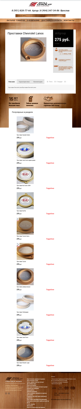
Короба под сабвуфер (33, 388)
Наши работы (30, 390)
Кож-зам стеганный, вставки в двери (37, 387)
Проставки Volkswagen (22, 312)
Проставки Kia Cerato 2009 (23, 185)
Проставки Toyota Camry (23, 236)
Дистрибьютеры (31, 383)
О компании (33, 20)
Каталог (18, 26)
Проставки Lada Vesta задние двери (26, 160)
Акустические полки (32, 380)
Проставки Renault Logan (23, 363)
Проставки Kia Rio (21, 211)
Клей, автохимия (31, 385)
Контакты (69, 20)
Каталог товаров (16, 20)
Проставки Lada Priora (22, 337)
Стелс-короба (31, 404)
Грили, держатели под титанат (35, 382)
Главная (12, 26)
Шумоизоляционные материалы (36, 407)
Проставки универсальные (23, 287)
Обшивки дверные (32, 391)
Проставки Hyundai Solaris (23, 135)
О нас (55, 393)
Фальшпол (30, 405)
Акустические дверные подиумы (36, 379)
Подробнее (50, 138)
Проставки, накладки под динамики (29, 26)
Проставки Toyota (21, 261)
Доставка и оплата (51, 20)
